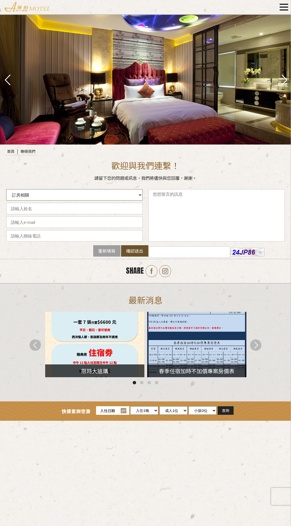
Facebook (151, 271)
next (284, 79)
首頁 (10, 151)
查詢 (225, 410)
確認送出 (134, 251)
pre (7, 79)
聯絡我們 (28, 151)
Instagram (165, 271)
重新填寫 (106, 251)
